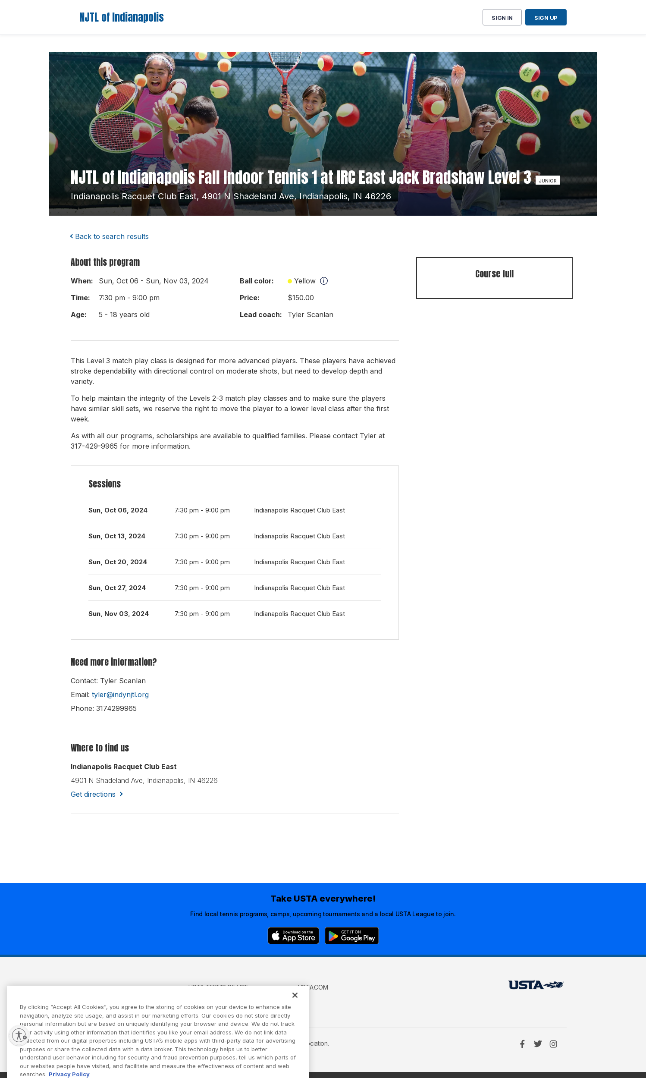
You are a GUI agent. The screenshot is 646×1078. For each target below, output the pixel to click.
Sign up (546, 17)
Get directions (93, 794)
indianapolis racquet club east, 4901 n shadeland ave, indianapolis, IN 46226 (231, 196)
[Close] (294, 1008)
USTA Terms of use (218, 987)
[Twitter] (538, 1044)
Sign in (502, 17)
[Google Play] (352, 935)
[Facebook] (522, 1044)
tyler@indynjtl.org (120, 694)
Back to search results (112, 236)
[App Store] (293, 935)
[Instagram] (553, 1044)
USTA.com (313, 987)
